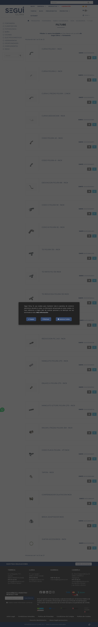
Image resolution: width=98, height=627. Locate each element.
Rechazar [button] (46, 319)
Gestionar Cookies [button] (64, 319)
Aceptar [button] (31, 319)
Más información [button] (42, 312)
